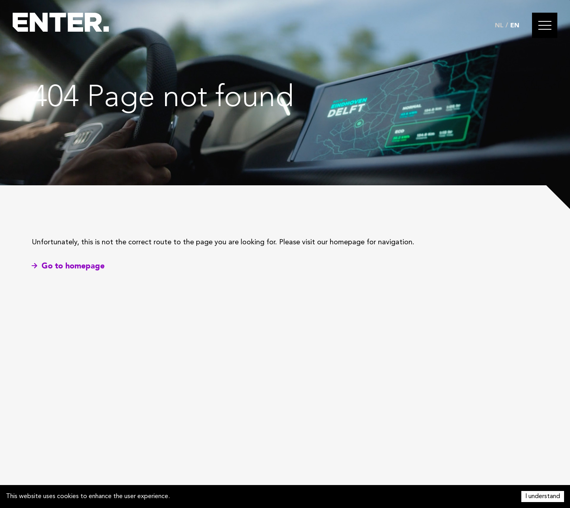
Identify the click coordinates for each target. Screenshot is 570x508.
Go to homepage (68, 265)
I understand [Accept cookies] (542, 496)
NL (499, 25)
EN (514, 25)
